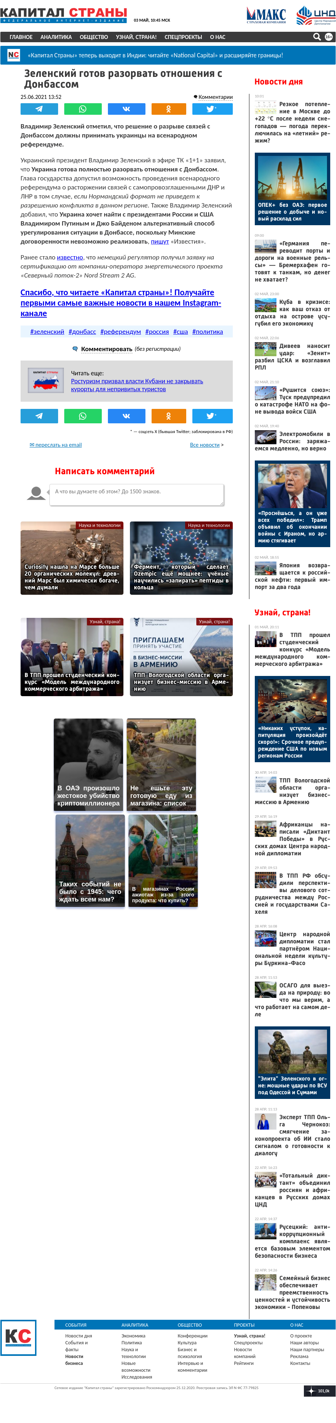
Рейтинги (243, 1363)
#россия (157, 331)
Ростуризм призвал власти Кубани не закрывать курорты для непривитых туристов (137, 385)
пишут (160, 241)
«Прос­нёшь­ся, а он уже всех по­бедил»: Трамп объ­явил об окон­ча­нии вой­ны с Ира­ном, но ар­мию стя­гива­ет (292, 527)
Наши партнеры (307, 1349)
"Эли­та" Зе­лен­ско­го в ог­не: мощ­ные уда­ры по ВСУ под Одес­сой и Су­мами (292, 1085)
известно (70, 257)
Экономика (133, 1336)
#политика (207, 331)
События (76, 1325)
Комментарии (215, 96)
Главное (21, 37)
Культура (187, 1343)
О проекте (301, 1336)
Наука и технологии (100, 525)
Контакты (300, 1363)
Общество (94, 37)
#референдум (120, 331)
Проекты (244, 1325)
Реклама (299, 1356)
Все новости (205, 444)
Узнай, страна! (136, 37)
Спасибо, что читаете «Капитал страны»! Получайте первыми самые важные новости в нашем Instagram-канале (121, 302)
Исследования (137, 1377)
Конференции (193, 1336)
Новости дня (278, 82)
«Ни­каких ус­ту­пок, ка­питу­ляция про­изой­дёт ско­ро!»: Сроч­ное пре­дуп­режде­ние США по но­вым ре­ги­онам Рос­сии (292, 742)
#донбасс (82, 331)
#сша (180, 331)
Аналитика (56, 37)
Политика (132, 1343)
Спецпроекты (183, 37)
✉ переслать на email (56, 444)
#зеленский (47, 331)
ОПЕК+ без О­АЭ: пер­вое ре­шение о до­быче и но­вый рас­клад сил (292, 211)
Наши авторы (304, 1343)
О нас (217, 37)
